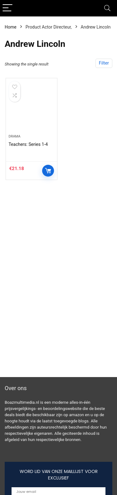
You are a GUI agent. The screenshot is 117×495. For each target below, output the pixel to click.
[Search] (107, 8)
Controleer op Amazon (48, 170)
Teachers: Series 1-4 (28, 144)
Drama (14, 136)
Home (11, 27)
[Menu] (7, 8)
